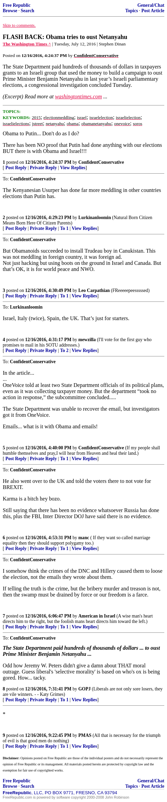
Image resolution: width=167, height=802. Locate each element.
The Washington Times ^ (27, 43)
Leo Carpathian (94, 290)
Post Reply (15, 167)
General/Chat (150, 5)
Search (27, 10)
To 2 (64, 350)
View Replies (73, 167)
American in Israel (96, 616)
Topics (131, 10)
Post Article (152, 10)
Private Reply (43, 167)
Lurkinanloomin (94, 217)
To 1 (64, 228)
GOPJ (84, 688)
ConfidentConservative (101, 162)
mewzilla (87, 339)
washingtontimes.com (78, 96)
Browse (10, 10)
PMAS (85, 735)
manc (83, 537)
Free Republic (17, 5)
